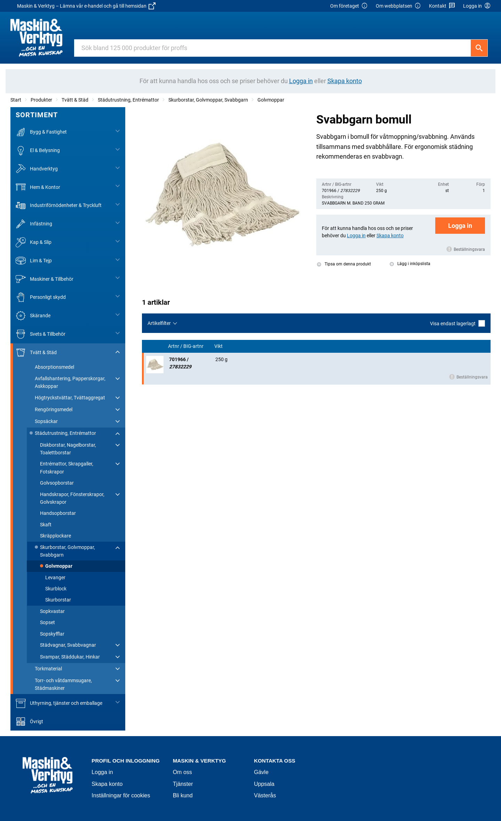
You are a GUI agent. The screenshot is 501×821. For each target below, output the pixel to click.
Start (15, 100)
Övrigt (29, 722)
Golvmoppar (270, 100)
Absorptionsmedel (54, 367)
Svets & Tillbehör (40, 334)
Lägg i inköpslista (410, 263)
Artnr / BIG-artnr (186, 346)
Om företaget (349, 6)
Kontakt (442, 6)
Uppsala (264, 784)
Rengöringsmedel (53, 409)
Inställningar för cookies (121, 795)
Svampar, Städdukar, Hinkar (70, 657)
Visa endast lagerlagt (457, 323)
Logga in (460, 225)
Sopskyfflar (52, 634)
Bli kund (183, 795)
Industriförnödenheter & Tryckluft (59, 205)
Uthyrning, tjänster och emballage (59, 703)
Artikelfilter (159, 323)
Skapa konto (107, 784)
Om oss (182, 772)
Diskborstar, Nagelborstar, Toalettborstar (68, 448)
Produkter (41, 100)
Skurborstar (58, 600)
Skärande (33, 316)
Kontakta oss (274, 761)
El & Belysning (38, 150)
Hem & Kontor (38, 187)
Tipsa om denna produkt (344, 264)
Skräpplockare (55, 536)
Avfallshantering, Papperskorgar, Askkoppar (70, 382)
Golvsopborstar (57, 483)
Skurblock (55, 588)
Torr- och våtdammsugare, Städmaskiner (63, 684)
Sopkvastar (52, 611)
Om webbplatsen (398, 6)
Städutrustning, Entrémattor (128, 100)
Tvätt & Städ (75, 100)
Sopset (47, 622)
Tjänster (183, 784)
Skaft (45, 524)
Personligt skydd (41, 297)
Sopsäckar (46, 421)
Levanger (55, 577)
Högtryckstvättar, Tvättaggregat (70, 397)
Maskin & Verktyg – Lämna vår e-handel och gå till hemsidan (86, 5)
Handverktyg (37, 169)
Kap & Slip (33, 242)
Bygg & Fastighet (41, 132)
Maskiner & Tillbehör (44, 279)
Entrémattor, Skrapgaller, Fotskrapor (66, 467)
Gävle (261, 772)
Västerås (265, 795)
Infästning (34, 224)
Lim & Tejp (34, 261)
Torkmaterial (48, 668)
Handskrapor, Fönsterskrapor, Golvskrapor (72, 498)
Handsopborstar (58, 513)
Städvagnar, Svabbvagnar (68, 645)
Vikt (219, 346)
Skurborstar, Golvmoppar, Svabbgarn (208, 100)
